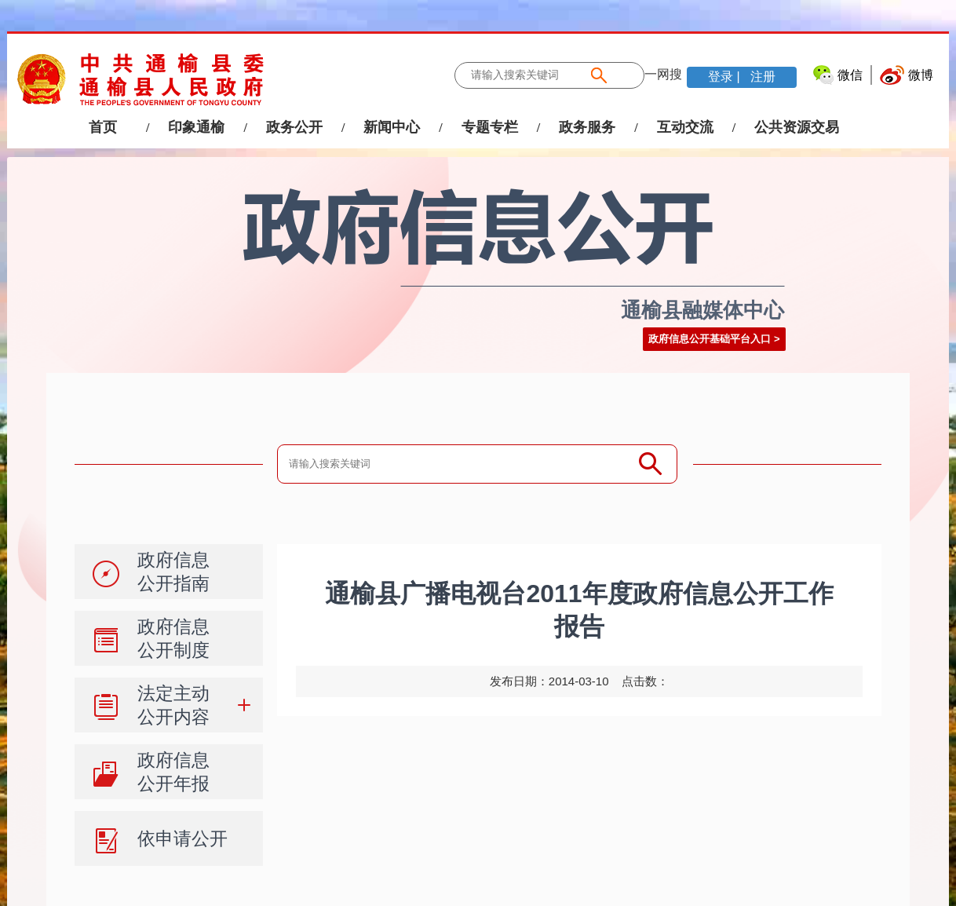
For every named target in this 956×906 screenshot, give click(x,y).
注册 (761, 76)
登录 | (725, 76)
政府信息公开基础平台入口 (709, 339)
